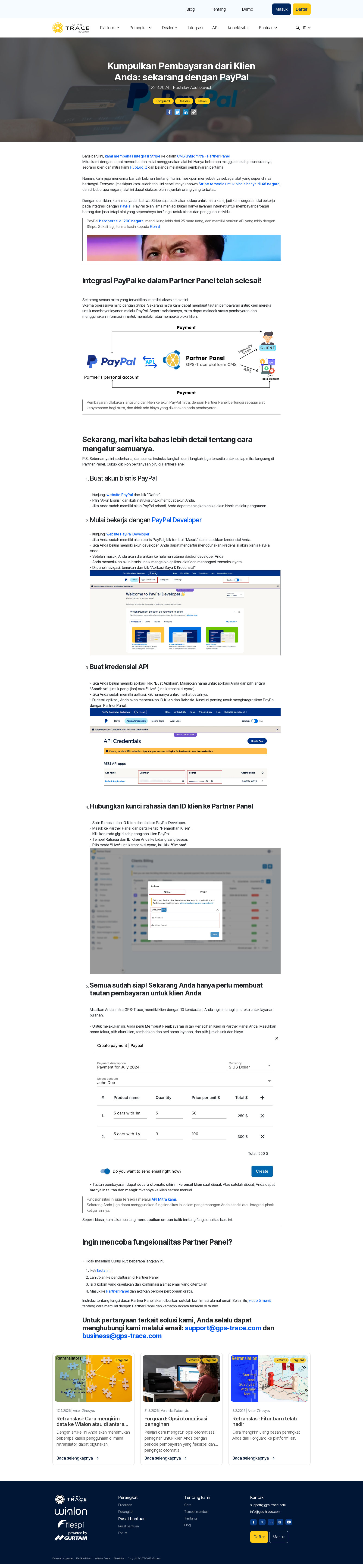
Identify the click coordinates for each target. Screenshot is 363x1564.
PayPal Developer (177, 520)
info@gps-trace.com (265, 1512)
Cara (187, 1505)
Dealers (184, 101)
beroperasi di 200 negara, (121, 221)
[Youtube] (288, 1521)
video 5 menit (260, 1300)
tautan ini (105, 1270)
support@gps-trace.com (223, 1328)
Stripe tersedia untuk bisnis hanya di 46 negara (239, 184)
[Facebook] (253, 1521)
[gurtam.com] (70, 1511)
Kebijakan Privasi (83, 1558)
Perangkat (139, 28)
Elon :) (155, 226)
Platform (108, 28)
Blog (190, 9)
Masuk (281, 9)
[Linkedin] (271, 1521)
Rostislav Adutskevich (192, 87)
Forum (122, 1533)
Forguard (163, 101)
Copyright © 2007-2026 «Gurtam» (144, 1558)
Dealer (168, 28)
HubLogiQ (138, 167)
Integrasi (195, 28)
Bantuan (266, 28)
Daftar (301, 9)
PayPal (125, 206)
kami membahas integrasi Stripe (132, 156)
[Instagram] (280, 1521)
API (215, 28)
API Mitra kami (164, 1199)
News (202, 101)
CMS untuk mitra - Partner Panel (203, 156)
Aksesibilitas (119, 1558)
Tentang (218, 9)
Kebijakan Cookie (102, 1558)
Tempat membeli (196, 1512)
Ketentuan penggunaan (62, 1558)
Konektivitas (239, 28)
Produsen (125, 1505)
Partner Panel (117, 1291)
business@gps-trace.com (122, 1336)
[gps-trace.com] (70, 27)
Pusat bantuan (128, 1526)
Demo (247, 9)
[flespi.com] (70, 1523)
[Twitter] (262, 1521)
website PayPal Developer (127, 534)
